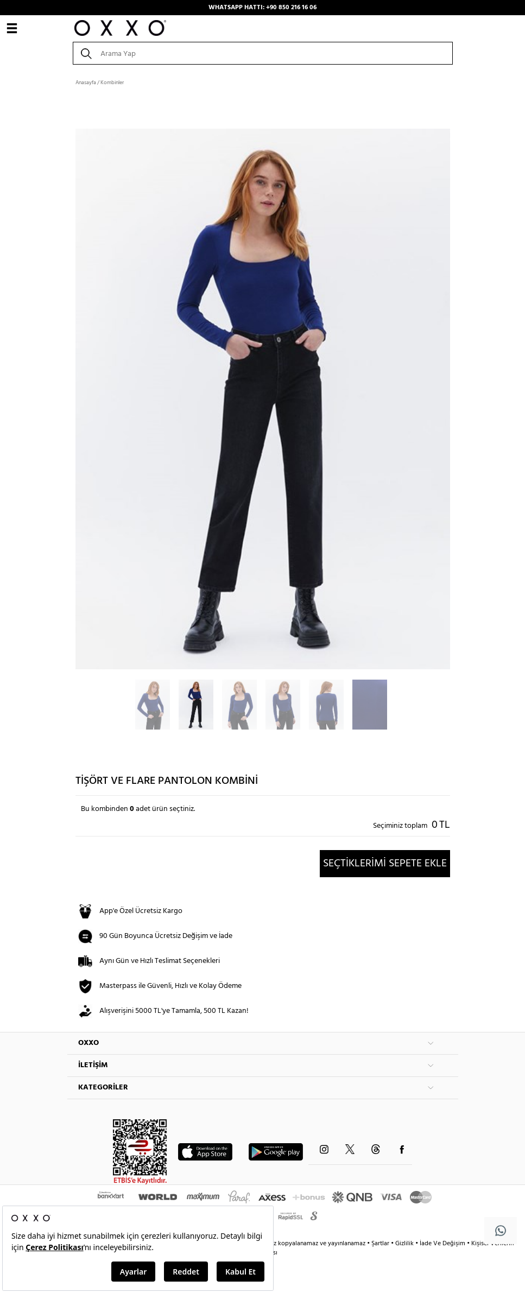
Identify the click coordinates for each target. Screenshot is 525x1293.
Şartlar (381, 1243)
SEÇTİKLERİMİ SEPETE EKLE (385, 863)
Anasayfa (85, 82)
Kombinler (112, 82)
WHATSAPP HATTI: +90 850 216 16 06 (262, 7)
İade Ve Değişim (442, 1243)
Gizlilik (405, 1243)
